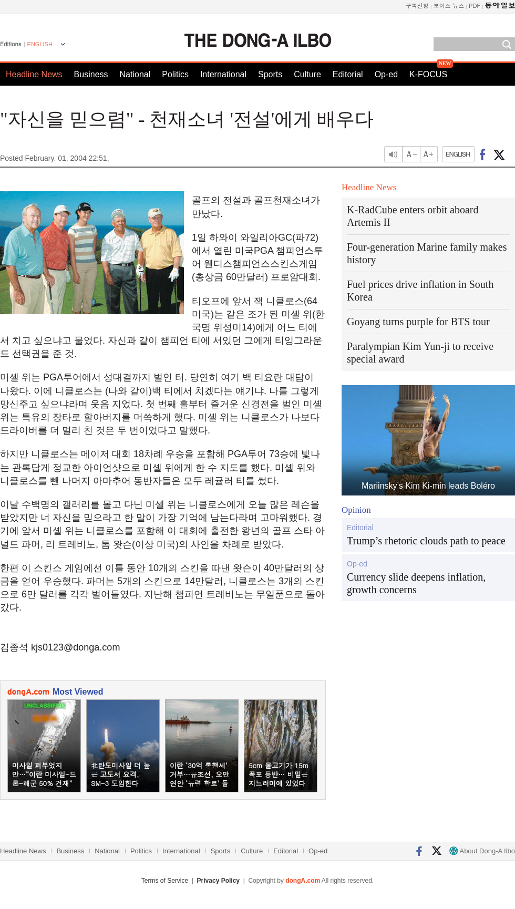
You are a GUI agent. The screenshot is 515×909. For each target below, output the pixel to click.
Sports (270, 74)
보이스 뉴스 (449, 5)
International (223, 74)
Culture (307, 74)
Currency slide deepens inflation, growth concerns (416, 583)
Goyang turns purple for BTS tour (418, 321)
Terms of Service (164, 880)
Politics (175, 74)
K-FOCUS (428, 74)
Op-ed (386, 74)
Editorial (348, 74)
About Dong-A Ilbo (482, 851)
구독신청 (417, 5)
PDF (474, 5)
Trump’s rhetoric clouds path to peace (426, 540)
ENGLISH (40, 44)
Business (91, 74)
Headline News (34, 74)
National (135, 74)
